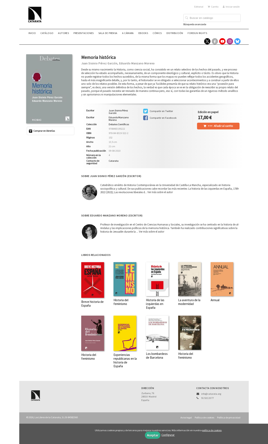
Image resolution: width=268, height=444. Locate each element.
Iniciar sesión (231, 6)
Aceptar (152, 435)
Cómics (157, 33)
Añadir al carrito (220, 126)
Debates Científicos (119, 124)
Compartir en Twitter (158, 111)
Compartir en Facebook (160, 118)
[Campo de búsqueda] (212, 18)
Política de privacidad (228, 417)
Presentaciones (83, 33)
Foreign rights (197, 33)
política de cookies (212, 430)
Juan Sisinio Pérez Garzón (99, 63)
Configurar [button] (168, 435)
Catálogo (46, 33)
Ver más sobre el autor (160, 192)
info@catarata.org (211, 393)
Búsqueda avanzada (194, 24)
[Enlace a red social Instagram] (230, 41)
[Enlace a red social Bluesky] (237, 41)
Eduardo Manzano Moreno (137, 63)
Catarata (114, 160)
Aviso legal (186, 417)
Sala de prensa (107, 33)
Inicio (32, 33)
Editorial (198, 6)
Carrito (213, 6)
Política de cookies (204, 417)
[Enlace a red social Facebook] (215, 41)
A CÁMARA (128, 33)
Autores (63, 33)
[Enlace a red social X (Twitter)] (207, 41)
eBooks (143, 33)
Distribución (174, 33)
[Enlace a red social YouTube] (222, 41)
